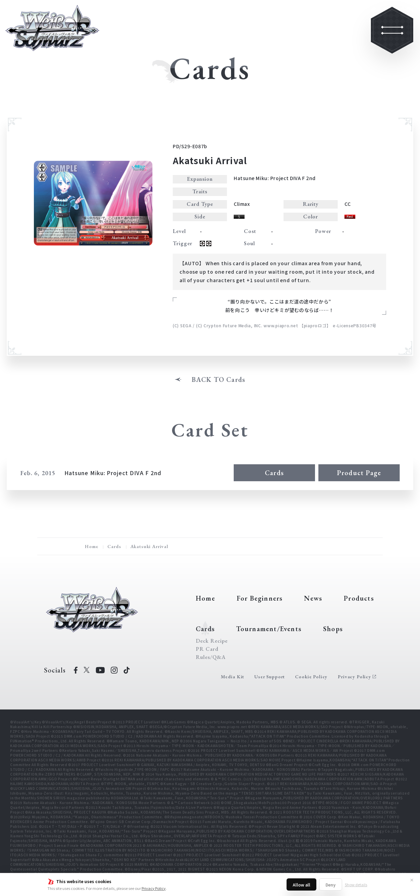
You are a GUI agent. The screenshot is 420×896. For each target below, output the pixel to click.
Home (91, 546)
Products (359, 598)
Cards (274, 472)
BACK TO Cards (219, 379)
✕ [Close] (412, 879)
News (313, 598)
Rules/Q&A (211, 657)
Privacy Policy (154, 888)
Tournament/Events (268, 628)
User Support (269, 677)
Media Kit (233, 677)
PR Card (207, 649)
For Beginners (260, 598)
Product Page (359, 472)
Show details (356, 884)
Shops (333, 628)
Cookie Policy (311, 677)
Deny (331, 885)
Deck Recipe (212, 641)
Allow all (301, 885)
